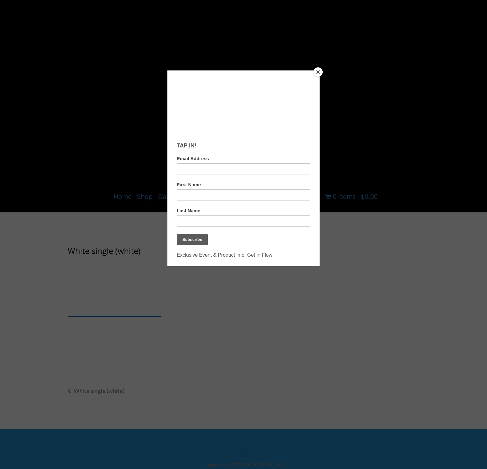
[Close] (318, 72)
